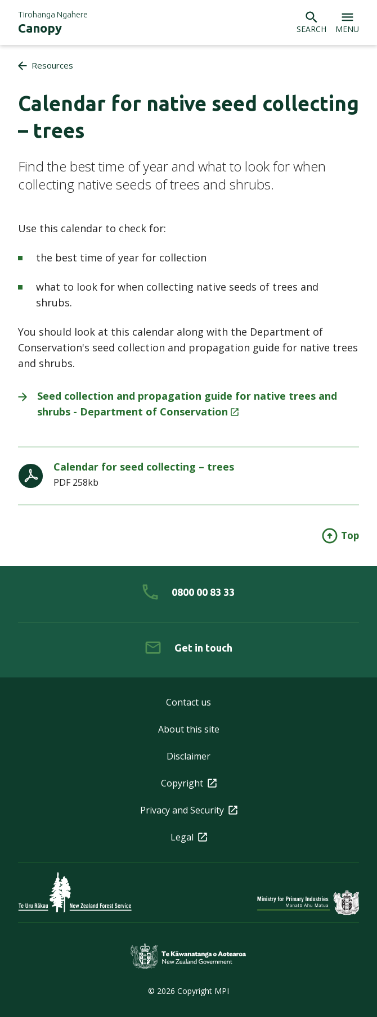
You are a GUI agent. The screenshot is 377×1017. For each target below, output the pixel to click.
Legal (188, 837)
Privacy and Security (188, 810)
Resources (52, 65)
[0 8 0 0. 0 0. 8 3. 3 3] (188, 592)
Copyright (189, 783)
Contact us (188, 702)
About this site (188, 729)
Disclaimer (188, 756)
